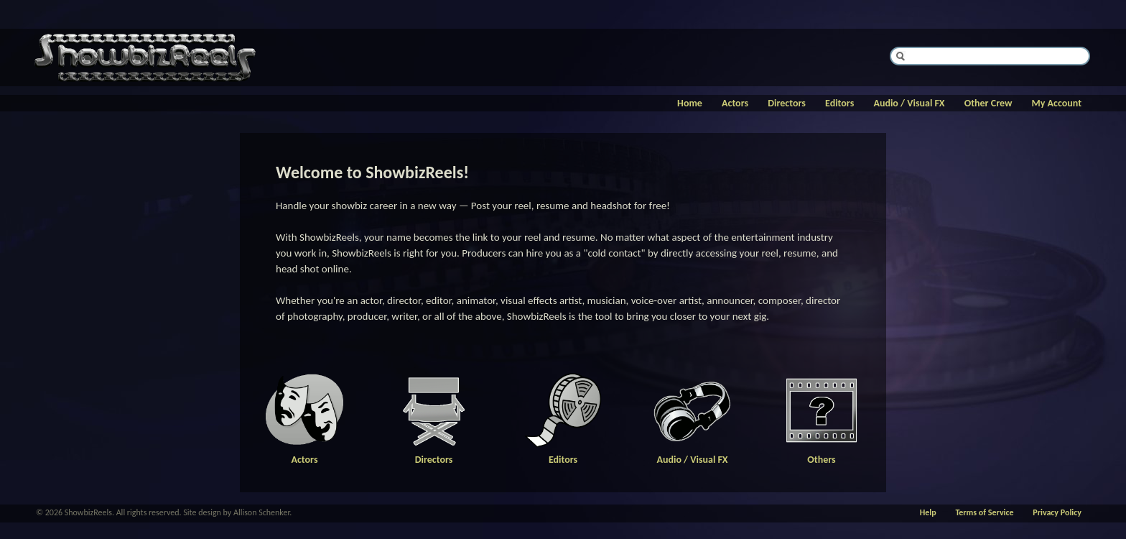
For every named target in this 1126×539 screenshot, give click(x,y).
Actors (735, 103)
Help (928, 512)
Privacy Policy (1057, 512)
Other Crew (988, 103)
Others (821, 455)
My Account (1056, 103)
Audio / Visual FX (908, 103)
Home (689, 103)
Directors (787, 103)
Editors (839, 103)
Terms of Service (984, 512)
